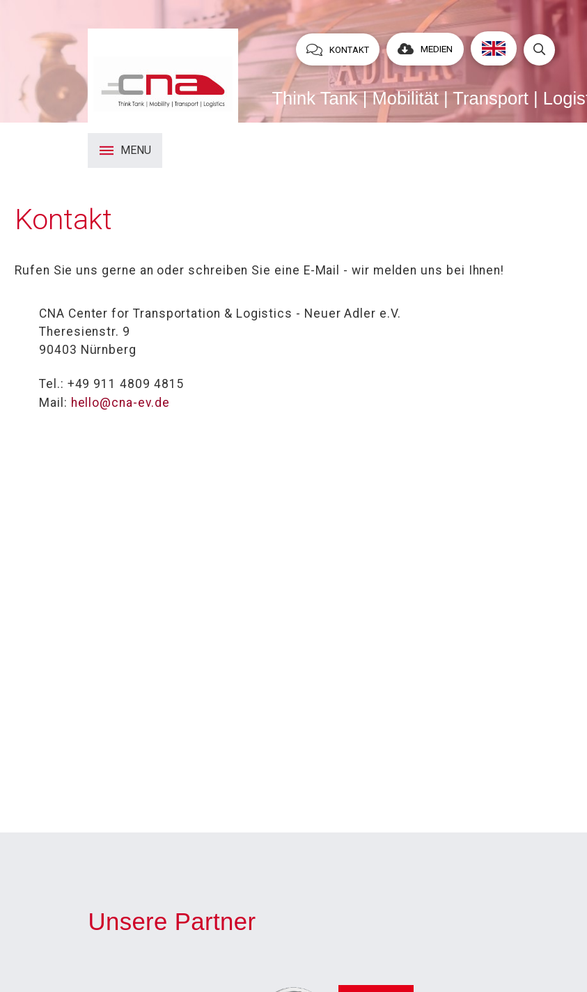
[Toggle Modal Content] (125, 150)
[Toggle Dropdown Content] (539, 49)
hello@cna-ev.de (120, 403)
